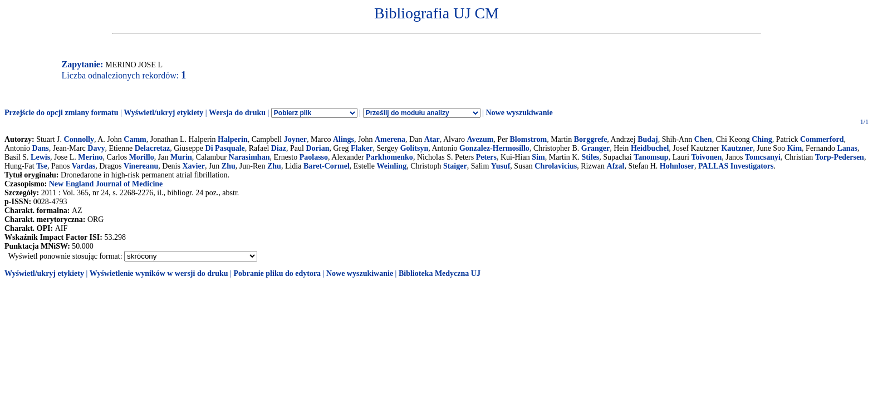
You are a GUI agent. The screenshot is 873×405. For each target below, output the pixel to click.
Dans (40, 148)
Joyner (295, 139)
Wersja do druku (237, 112)
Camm (135, 139)
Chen (703, 139)
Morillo (141, 157)
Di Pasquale (225, 148)
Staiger (455, 166)
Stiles (590, 157)
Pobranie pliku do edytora (277, 273)
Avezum (480, 139)
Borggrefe (590, 139)
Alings (343, 139)
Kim (794, 148)
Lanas (847, 148)
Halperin (233, 139)
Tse (41, 166)
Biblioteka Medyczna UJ (439, 273)
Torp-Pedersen (839, 157)
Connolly (79, 139)
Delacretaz (152, 148)
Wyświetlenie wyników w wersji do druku (159, 273)
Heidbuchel (650, 148)
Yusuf (501, 166)
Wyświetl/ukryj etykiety (163, 112)
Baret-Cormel (326, 166)
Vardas (83, 166)
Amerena (390, 139)
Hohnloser (677, 166)
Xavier (193, 166)
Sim (538, 157)
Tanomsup (651, 157)
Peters (486, 157)
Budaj (647, 139)
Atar (432, 139)
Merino (90, 157)
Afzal (616, 166)
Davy (96, 148)
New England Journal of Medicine (106, 184)
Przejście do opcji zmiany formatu (61, 112)
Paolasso (314, 157)
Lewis (40, 157)
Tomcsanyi (763, 157)
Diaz (278, 148)
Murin (181, 157)
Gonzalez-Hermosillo (494, 148)
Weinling (391, 166)
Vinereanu (141, 166)
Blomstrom (528, 139)
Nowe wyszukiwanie (518, 112)
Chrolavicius (555, 166)
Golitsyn (414, 148)
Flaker (362, 148)
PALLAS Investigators (735, 166)
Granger (595, 148)
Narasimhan (249, 157)
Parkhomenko (389, 157)
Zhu (229, 166)
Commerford (822, 139)
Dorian (317, 148)
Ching (762, 139)
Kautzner (737, 148)
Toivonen (706, 157)
